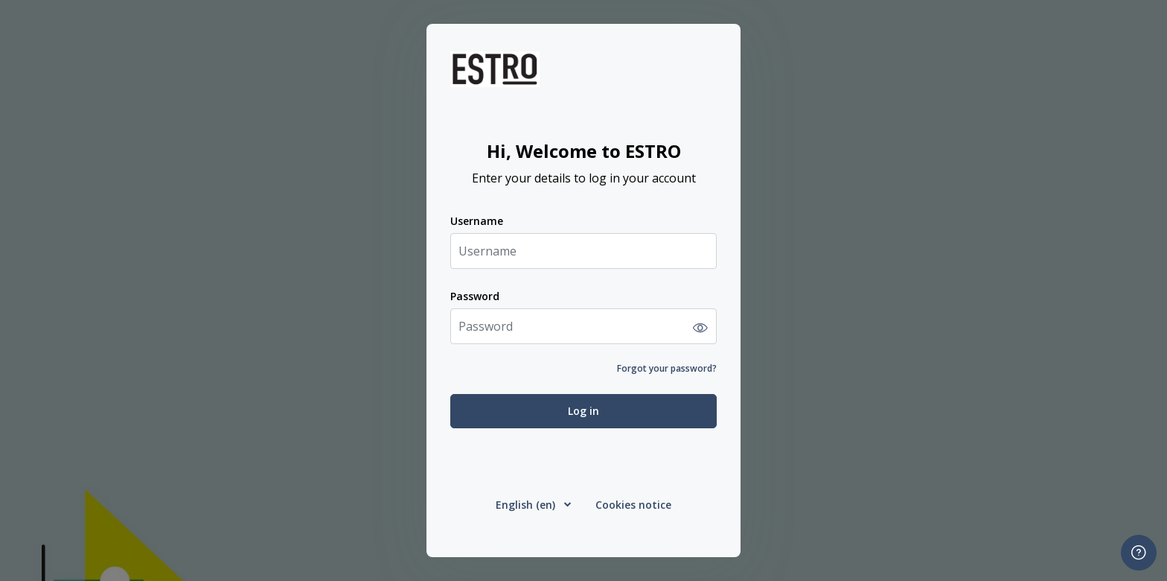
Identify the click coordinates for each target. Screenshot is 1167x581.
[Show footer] (1139, 553)
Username (476, 221)
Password (474, 296)
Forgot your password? (667, 368)
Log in (583, 411)
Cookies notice (633, 504)
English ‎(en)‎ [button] (527, 504)
